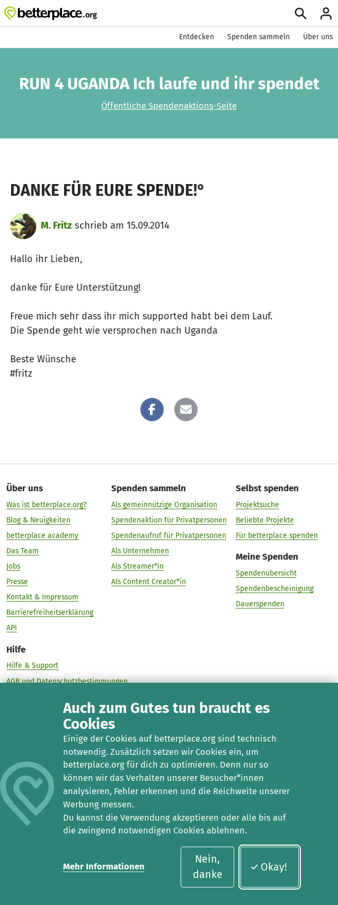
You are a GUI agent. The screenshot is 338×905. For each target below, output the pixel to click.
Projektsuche (257, 504)
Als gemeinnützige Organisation (164, 504)
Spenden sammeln (258, 36)
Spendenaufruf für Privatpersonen (168, 535)
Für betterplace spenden (277, 535)
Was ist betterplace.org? (46, 504)
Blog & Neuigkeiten (38, 520)
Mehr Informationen (104, 867)
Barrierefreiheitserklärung (49, 612)
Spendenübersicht (266, 573)
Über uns (318, 36)
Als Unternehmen (140, 550)
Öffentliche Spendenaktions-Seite (169, 106)
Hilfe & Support (32, 666)
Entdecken (196, 36)
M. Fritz (56, 225)
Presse (17, 581)
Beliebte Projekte (265, 520)
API (11, 627)
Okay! (269, 867)
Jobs (13, 566)
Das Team (22, 550)
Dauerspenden (260, 603)
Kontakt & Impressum (42, 597)
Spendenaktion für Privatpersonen (169, 520)
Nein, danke (208, 867)
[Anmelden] (326, 13)
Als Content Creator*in (148, 581)
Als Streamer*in (137, 566)
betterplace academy (42, 535)
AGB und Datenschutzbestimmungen (67, 681)
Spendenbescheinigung (275, 588)
